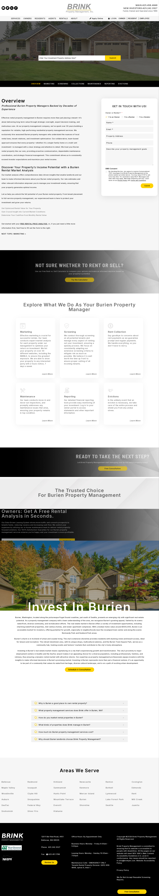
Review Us (49, 862)
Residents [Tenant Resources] (40, 18)
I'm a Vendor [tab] (144, 117)
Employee (144, 18)
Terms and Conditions (138, 180)
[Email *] (129, 129)
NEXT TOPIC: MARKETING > (14, 234)
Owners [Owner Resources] (27, 18)
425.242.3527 (150, 8)
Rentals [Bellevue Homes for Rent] (63, 18)
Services (15, 18)
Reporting (110, 84)
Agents (52, 18)
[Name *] (129, 122)
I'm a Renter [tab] (129, 117)
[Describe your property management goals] (129, 156)
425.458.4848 (149, 5)
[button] (3, 8)
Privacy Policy (122, 180)
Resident (132, 18)
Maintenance (94, 84)
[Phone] (129, 142)
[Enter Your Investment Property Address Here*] (71, 58)
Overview (35, 84)
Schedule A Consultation (79, 670)
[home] (79, 8)
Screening (63, 84)
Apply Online (96, 18)
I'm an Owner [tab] (114, 117)
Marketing (49, 84)
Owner (122, 18)
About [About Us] (74, 18)
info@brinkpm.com (127, 861)
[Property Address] (129, 136)
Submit (113, 58)
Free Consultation (132, 892)
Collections (77, 84)
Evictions (123, 84)
